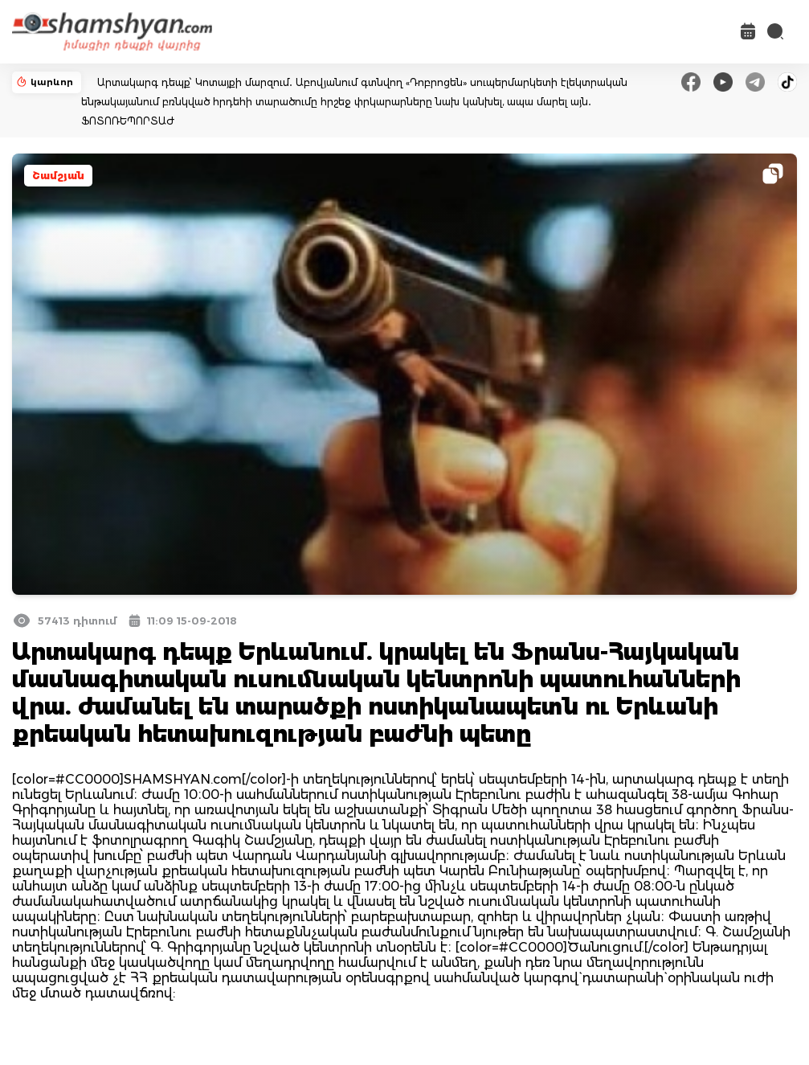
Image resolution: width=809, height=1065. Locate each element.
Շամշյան (58, 176)
